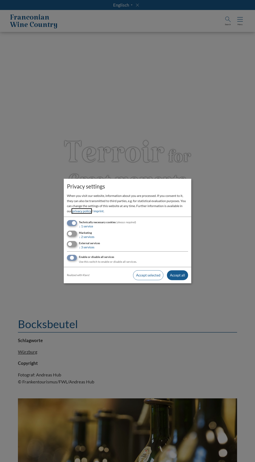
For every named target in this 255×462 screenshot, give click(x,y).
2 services (86, 237)
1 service (86, 226)
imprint (98, 211)
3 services (86, 247)
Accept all (177, 275)
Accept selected (148, 275)
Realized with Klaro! (78, 275)
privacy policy (81, 211)
